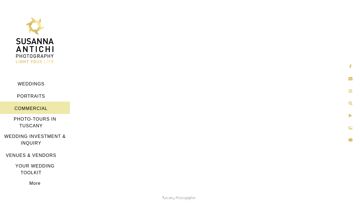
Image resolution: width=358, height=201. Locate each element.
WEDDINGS (31, 84)
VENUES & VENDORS (31, 155)
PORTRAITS (31, 96)
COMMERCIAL (31, 108)
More (35, 183)
